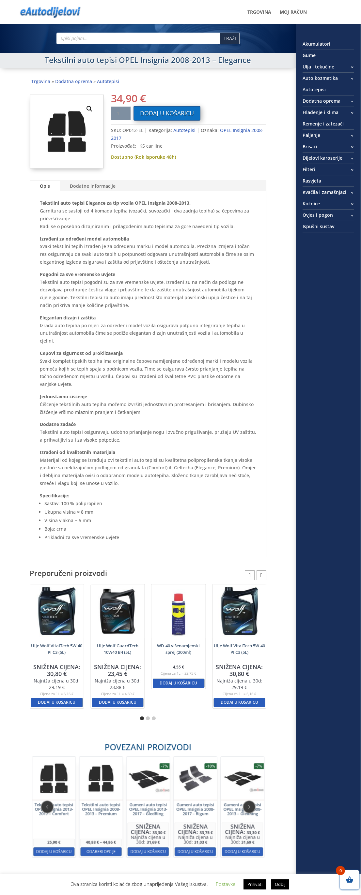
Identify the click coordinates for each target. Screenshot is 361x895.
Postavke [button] (225, 884)
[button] (89, 109)
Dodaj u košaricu (167, 113)
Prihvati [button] (254, 884)
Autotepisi (108, 81)
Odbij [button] (280, 884)
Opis (45, 186)
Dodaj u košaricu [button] (56, 702)
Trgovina (259, 12)
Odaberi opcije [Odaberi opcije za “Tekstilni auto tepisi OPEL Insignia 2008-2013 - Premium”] (120, 830)
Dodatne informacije (93, 186)
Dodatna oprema (73, 81)
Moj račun (293, 12)
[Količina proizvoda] (121, 113)
